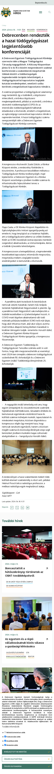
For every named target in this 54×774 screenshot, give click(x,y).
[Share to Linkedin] (22, 507)
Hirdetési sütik (12, 752)
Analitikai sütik (12, 747)
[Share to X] (17, 507)
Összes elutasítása (13, 765)
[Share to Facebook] (11, 507)
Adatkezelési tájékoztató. (38, 728)
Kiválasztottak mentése (15, 758)
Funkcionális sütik (13, 743)
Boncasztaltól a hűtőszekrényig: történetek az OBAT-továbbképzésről (24, 571)
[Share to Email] (27, 507)
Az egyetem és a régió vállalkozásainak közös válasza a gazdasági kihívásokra (24, 642)
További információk (10, 733)
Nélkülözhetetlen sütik (15, 739)
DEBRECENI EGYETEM (21, 11)
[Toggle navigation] (40, 12)
